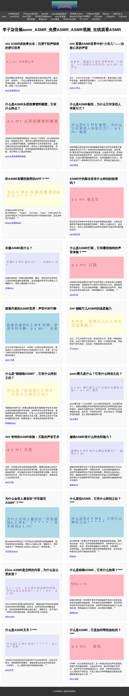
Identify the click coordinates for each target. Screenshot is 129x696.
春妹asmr (43, 19)
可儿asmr (74, 348)
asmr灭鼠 (9, 482)
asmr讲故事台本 (12, 90)
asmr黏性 (74, 165)
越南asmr (74, 485)
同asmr (106, 14)
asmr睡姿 (55, 19)
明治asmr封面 (69, 19)
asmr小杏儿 (75, 88)
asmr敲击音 (75, 234)
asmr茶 (45, 14)
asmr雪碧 (27, 16)
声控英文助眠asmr (43, 16)
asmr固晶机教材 (59, 14)
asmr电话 (96, 19)
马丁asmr (83, 19)
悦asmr (73, 556)
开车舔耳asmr (11, 551)
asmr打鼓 (74, 295)
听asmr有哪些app (13, 223)
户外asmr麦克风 (30, 14)
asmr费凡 (74, 419)
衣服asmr (9, 288)
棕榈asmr (74, 613)
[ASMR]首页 (13, 14)
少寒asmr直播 (92, 14)
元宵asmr (98, 16)
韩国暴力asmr (76, 14)
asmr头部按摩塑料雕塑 (15, 156)
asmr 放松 (74, 679)
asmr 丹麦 (9, 360)
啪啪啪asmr (10, 423)
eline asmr (9, 617)
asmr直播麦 (60, 16)
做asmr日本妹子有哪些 (80, 16)
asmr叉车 (9, 670)
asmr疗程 (14, 16)
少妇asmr (110, 16)
